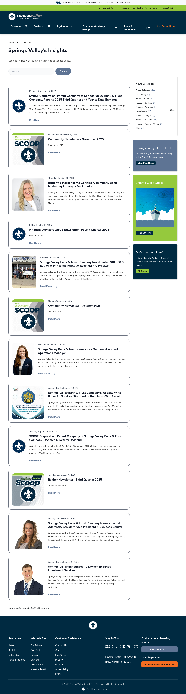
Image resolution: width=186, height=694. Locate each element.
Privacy (59, 659)
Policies (59, 664)
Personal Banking (145, 102)
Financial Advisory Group (149, 123)
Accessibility (61, 669)
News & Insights (16, 659)
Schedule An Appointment (159, 664)
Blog (140, 128)
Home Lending (144, 98)
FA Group (142, 271)
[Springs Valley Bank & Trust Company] (25, 16)
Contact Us (61, 645)
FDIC (58, 674)
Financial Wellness (146, 107)
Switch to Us (14, 650)
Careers (35, 659)
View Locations (159, 649)
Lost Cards (60, 654)
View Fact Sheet (146, 162)
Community (143, 94)
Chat (57, 650)
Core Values (37, 650)
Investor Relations (146, 119)
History (34, 654)
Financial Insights (145, 115)
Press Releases (146, 90)
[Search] (31, 71)
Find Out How (144, 232)
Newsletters (143, 111)
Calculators (14, 654)
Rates (11, 645)
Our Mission (37, 645)
